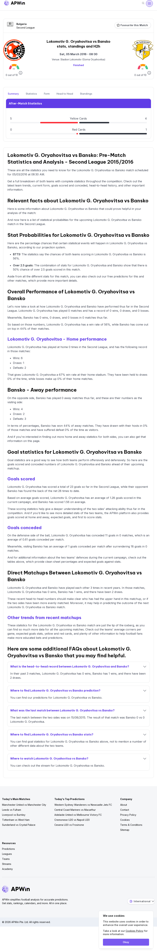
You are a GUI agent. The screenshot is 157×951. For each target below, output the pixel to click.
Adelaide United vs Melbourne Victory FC (78, 814)
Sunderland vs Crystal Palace (18, 824)
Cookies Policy (134, 930)
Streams (6, 863)
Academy (7, 868)
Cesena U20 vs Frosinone (69, 824)
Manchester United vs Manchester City (24, 804)
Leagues (7, 853)
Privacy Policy (128, 814)
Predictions (8, 848)
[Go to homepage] (14, 3)
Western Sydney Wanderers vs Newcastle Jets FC (83, 804)
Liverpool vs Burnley (13, 814)
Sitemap (124, 829)
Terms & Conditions (131, 824)
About (123, 804)
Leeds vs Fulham (11, 809)
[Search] (143, 3)
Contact (124, 809)
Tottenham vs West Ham (16, 819)
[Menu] (149, 3)
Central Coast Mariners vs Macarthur (75, 809)
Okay (126, 942)
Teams (6, 858)
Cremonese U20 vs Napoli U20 (72, 819)
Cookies (125, 819)
